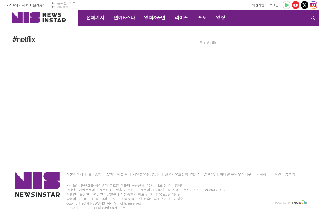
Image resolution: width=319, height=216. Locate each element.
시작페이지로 (18, 5)
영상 (220, 17)
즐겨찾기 (39, 5)
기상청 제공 (64, 7)
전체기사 (95, 17)
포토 (201, 17)
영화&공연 (155, 17)
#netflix (211, 42)
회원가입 (258, 5)
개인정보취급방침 (146, 174)
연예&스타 (124, 17)
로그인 (273, 5)
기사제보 (263, 174)
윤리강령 (94, 174)
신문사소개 (74, 174)
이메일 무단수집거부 (235, 174)
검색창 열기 (313, 18)
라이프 (181, 17)
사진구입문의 (284, 174)
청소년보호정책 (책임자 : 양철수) (190, 174)
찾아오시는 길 (117, 174)
